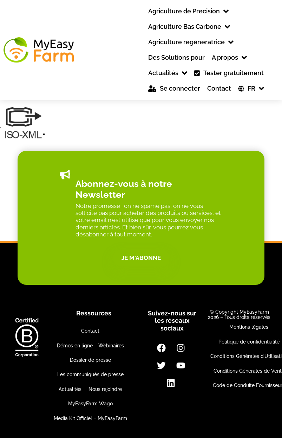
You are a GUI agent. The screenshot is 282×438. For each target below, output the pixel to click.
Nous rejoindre (105, 389)
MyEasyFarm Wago (90, 403)
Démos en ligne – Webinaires (90, 345)
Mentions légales (248, 327)
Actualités (70, 389)
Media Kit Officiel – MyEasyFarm (90, 418)
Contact (90, 331)
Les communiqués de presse (90, 374)
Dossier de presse (90, 360)
